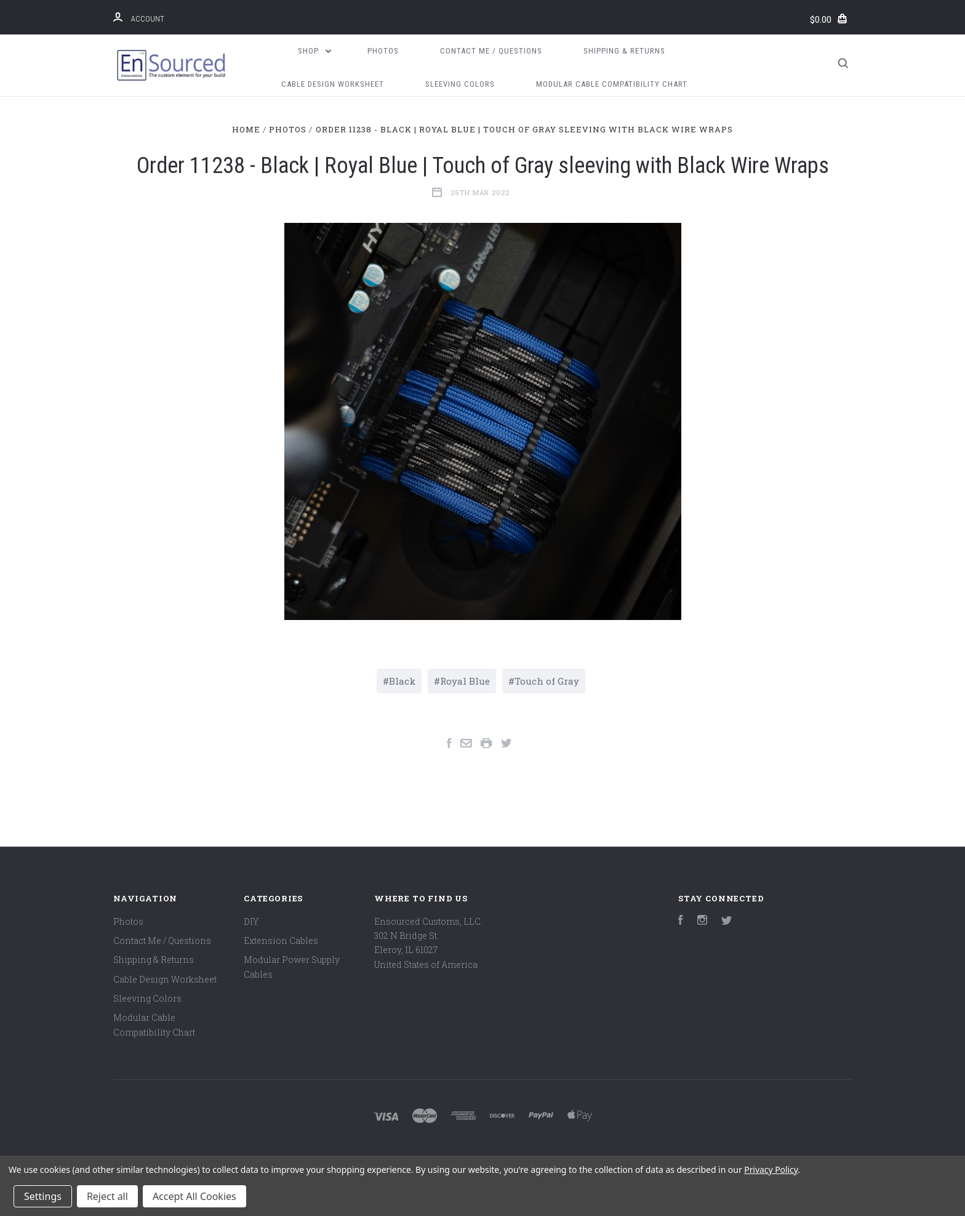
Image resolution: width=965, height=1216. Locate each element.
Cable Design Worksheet (332, 84)
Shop (314, 50)
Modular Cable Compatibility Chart (611, 84)
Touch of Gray (547, 681)
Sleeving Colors (460, 84)
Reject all (107, 1196)
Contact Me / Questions (491, 50)
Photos (383, 50)
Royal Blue (465, 681)
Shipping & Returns (624, 50)
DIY (251, 921)
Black (402, 681)
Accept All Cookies (194, 1196)
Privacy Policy (771, 1169)
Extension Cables (281, 940)
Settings (43, 1196)
